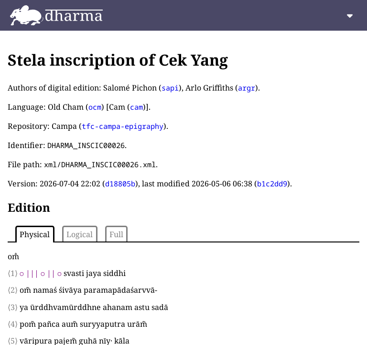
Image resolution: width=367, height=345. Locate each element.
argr (246, 87)
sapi (170, 87)
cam (136, 107)
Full (116, 234)
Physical (35, 234)
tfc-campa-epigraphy (122, 126)
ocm (94, 107)
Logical (79, 234)
